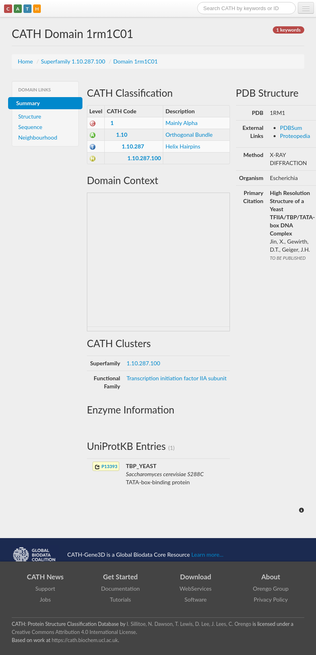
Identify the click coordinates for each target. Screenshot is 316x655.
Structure (29, 116)
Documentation (120, 588)
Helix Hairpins (182, 146)
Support (45, 588)
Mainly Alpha (181, 122)
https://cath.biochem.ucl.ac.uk (85, 640)
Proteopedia (295, 135)
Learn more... (207, 554)
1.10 (121, 134)
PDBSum (291, 127)
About (270, 576)
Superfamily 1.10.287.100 (74, 61)
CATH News (45, 576)
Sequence (30, 126)
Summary (28, 103)
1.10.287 (133, 146)
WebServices (195, 588)
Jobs (45, 599)
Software (196, 599)
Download (195, 576)
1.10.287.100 (144, 158)
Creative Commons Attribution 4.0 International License (74, 632)
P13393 (106, 467)
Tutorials (120, 599)
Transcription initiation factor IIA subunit (176, 378)
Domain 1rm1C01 (135, 61)
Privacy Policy (271, 599)
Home (26, 61)
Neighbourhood (37, 137)
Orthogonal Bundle (189, 134)
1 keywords (288, 30)
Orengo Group (271, 588)
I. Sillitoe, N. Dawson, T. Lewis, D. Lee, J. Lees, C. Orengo (189, 624)
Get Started (120, 576)
